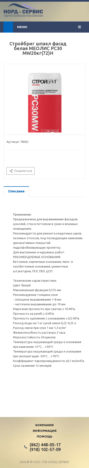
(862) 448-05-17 (45, 444)
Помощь (44, 436)
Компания (44, 425)
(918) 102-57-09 (45, 449)
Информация (44, 430)
